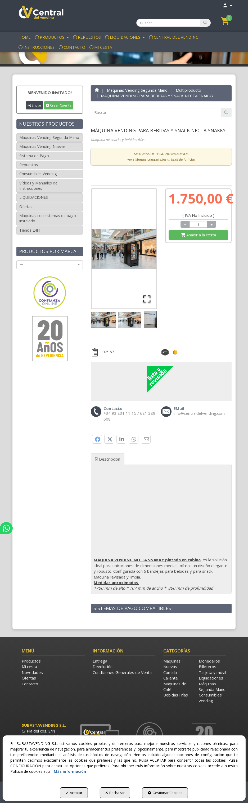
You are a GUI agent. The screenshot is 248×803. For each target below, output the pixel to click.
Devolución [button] (102, 666)
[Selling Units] (198, 224)
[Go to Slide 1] (103, 320)
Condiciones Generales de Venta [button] (122, 672)
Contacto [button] (30, 683)
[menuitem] (227, 5)
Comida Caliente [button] (170, 675)
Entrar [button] (35, 105)
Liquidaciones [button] (211, 678)
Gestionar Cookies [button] (165, 792)
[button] (40, 13)
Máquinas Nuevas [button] (172, 663)
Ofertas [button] (25, 206)
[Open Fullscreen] (146, 298)
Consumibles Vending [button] (38, 173)
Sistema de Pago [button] (34, 155)
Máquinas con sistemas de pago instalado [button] (47, 218)
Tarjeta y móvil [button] (212, 672)
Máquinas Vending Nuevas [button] (42, 146)
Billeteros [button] (207, 666)
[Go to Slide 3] (155, 319)
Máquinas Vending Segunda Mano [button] (49, 137)
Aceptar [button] (74, 792)
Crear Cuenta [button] (58, 105)
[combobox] (49, 264)
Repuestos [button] (28, 164)
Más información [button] (70, 771)
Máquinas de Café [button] (174, 686)
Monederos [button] (209, 661)
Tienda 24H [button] (29, 230)
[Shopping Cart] (198, 235)
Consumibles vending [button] (210, 697)
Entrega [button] (100, 661)
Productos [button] (31, 661)
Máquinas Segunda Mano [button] (212, 686)
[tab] (161, 529)
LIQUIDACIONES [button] (33, 197)
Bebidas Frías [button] (175, 695)
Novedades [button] (32, 672)
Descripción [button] (107, 459)
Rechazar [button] (115, 792)
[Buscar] (205, 23)
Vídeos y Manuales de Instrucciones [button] (38, 185)
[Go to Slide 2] (129, 320)
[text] (156, 112)
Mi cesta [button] (29, 666)
